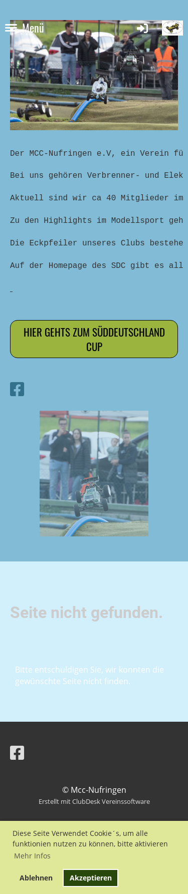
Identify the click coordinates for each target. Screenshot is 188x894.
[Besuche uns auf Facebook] (17, 389)
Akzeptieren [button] (91, 877)
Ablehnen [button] (36, 877)
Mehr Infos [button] (32, 855)
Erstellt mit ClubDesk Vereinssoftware (94, 801)
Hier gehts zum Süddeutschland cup (94, 339)
